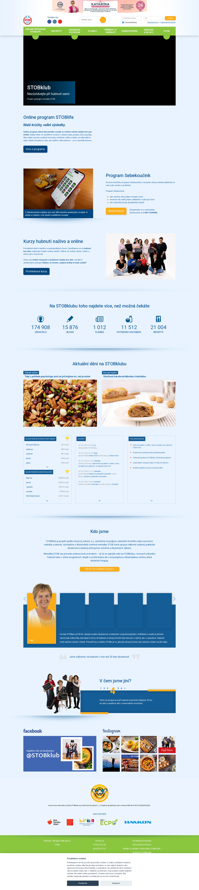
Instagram (55, 22)
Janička (29, 487)
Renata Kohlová (32, 445)
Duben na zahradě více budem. (100, 474)
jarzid (28, 458)
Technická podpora (141, 841)
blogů (70, 324)
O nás (57, 845)
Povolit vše (82, 883)
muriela (29, 491)
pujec (28, 463)
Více (47, 467)
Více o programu (35, 149)
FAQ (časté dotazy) (141, 845)
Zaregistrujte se (152, 22)
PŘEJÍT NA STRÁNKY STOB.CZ (99, 569)
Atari (95, 453)
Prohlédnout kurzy (36, 271)
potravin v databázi (129, 324)
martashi (97, 482)
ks (95, 445)
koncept (95, 484)
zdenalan (97, 461)
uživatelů (40, 324)
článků (99, 324)
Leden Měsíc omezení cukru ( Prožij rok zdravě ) (150, 463)
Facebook (49, 22)
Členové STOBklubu (141, 852)
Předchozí (25, 599)
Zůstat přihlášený (129, 22)
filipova (29, 478)
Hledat (103, 20)
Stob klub (27, 20)
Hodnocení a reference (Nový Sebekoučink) (149, 452)
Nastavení (116, 883)
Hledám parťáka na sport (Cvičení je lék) (148, 468)
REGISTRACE (116, 211)
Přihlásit (170, 18)
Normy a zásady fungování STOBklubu (141, 849)
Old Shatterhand (32, 496)
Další (174, 599)
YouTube (60, 22)
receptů (158, 324)
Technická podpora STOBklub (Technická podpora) (152, 458)
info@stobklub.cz (62, 841)
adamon (29, 449)
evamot (29, 454)
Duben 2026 (93, 456)
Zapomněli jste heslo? (168, 22)
